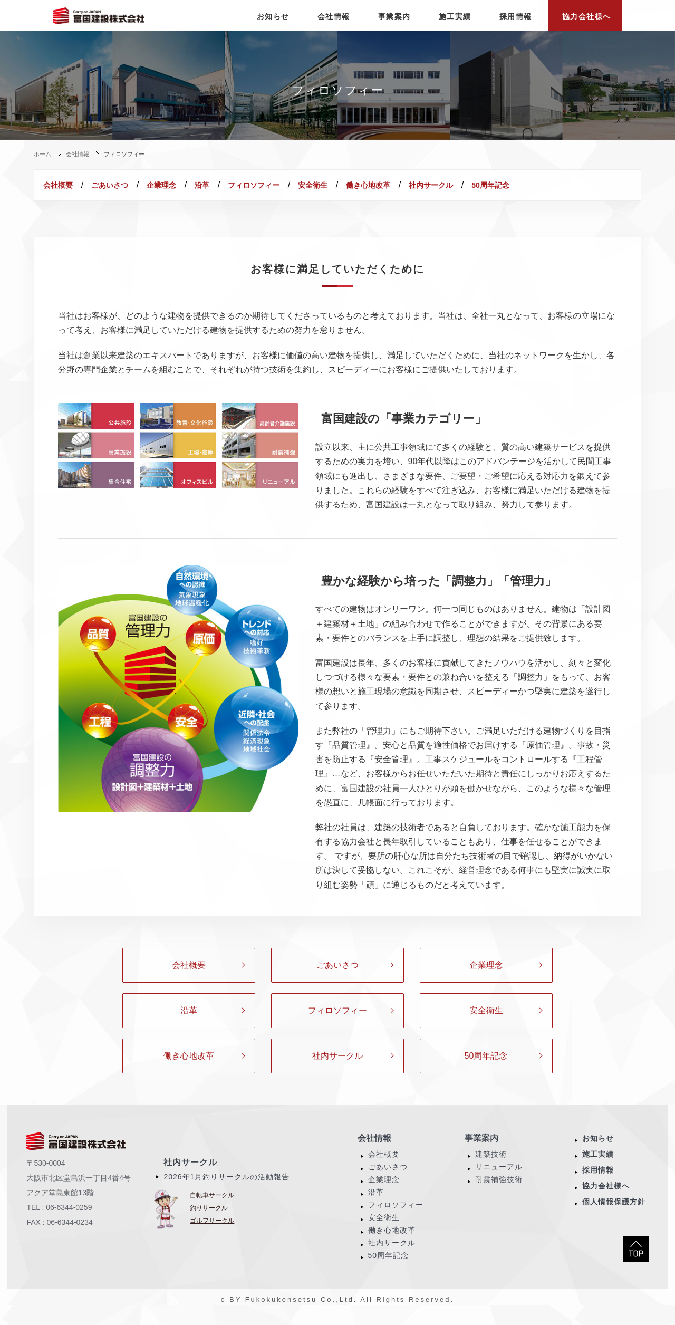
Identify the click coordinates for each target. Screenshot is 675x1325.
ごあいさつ (133, 185)
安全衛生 (399, 185)
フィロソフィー (325, 185)
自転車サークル (212, 1208)
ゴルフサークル (212, 1233)
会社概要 (66, 185)
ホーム (42, 154)
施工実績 (598, 1167)
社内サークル (549, 185)
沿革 (257, 185)
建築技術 (491, 1167)
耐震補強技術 (499, 1192)
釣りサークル (209, 1220)
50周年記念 (70, 198)
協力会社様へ (606, 1198)
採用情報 (598, 1182)
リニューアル (499, 1179)
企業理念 (201, 185)
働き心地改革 (471, 185)
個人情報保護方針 (613, 1214)
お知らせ (598, 1151)
